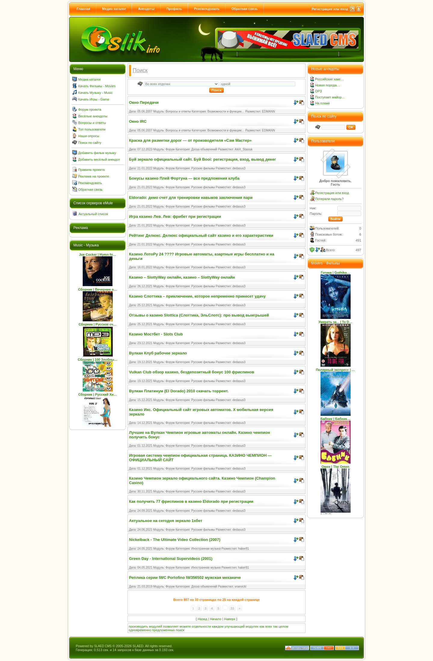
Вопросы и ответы (92, 123)
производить (138, 626)
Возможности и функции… (225, 111)
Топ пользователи (92, 129)
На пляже (322, 103)
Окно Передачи (143, 102)
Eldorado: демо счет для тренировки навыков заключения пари (191, 197)
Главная (83, 9)
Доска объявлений (204, 149)
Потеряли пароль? (329, 199)
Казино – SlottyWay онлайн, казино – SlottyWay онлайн (182, 277)
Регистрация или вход (330, 9)
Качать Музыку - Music (95, 92)
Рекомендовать (207, 9)
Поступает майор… (330, 97)
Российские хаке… (329, 79)
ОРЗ (318, 91)
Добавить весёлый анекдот (99, 159)
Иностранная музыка (206, 548)
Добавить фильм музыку (97, 153)
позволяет (171, 626)
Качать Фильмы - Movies (96, 86)
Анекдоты (146, 9)
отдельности (201, 626)
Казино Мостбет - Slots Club (156, 334)
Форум (170, 149)
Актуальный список (93, 214)
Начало (215, 619)
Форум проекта (89, 109)
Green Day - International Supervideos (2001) (170, 558)
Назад (202, 619)
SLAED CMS (103, 646)
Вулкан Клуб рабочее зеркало (158, 353)
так (275, 626)
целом (283, 626)
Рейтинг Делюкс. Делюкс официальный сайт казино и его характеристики (201, 235)
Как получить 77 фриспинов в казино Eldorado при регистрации (191, 501)
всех (268, 626)
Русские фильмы (203, 168)
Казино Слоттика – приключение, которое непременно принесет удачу (197, 296)
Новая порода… (327, 85)
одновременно (140, 630)
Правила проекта (91, 169)
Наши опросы (88, 136)
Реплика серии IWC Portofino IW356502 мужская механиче (185, 577)
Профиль (174, 9)
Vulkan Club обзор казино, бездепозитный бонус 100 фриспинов (191, 372)
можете (185, 626)
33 (232, 608)
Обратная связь (245, 9)
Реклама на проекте (93, 176)
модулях (252, 626)
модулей (155, 626)
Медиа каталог (114, 9)
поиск (180, 630)
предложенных (163, 630)
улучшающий (234, 626)
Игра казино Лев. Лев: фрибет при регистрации (175, 216)
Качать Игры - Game (93, 99)
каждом (218, 626)
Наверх (229, 619)
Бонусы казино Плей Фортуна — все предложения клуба (184, 178)
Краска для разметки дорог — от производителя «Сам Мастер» (190, 140)
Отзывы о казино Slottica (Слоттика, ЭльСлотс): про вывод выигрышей (199, 315)
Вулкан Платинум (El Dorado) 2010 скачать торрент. (179, 391)
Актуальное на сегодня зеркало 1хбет (165, 520)
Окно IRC (137, 121)
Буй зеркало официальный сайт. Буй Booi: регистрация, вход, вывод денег (202, 159)
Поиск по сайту (89, 142)
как (261, 626)
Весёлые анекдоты (92, 116)
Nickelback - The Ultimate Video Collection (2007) (174, 539)
